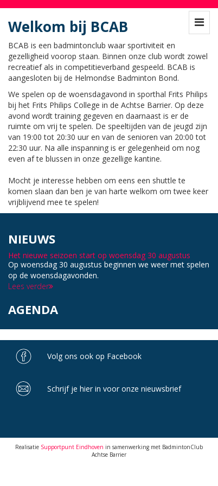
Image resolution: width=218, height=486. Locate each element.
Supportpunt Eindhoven (72, 447)
